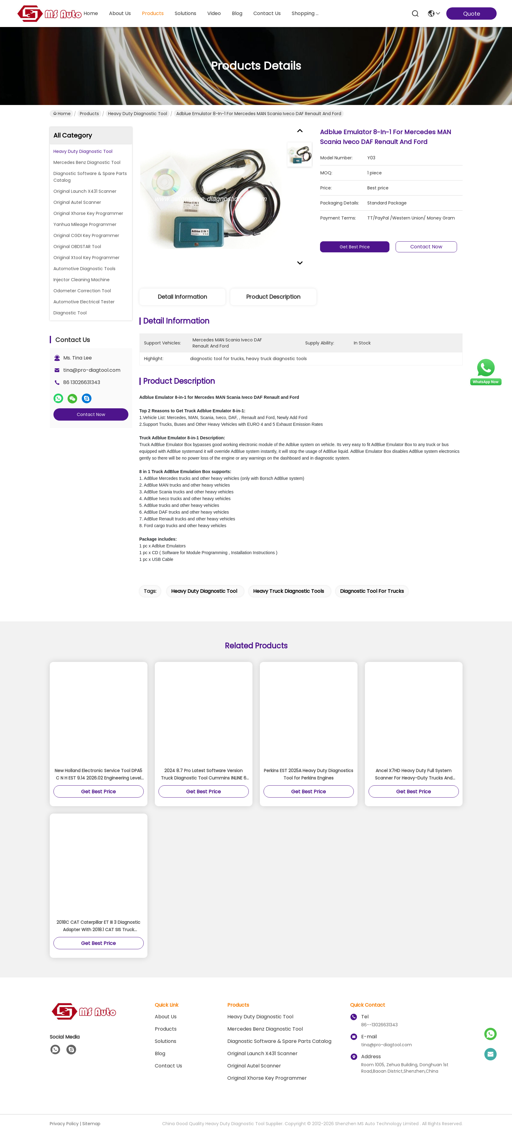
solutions (185, 13)
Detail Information (182, 297)
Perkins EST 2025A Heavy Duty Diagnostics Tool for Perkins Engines (308, 774)
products (153, 13)
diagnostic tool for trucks (372, 591)
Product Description (273, 297)
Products (89, 114)
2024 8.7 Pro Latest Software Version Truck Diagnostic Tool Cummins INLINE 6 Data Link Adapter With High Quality (203, 775)
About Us (166, 1016)
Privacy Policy (64, 1124)
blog (237, 13)
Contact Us (168, 1065)
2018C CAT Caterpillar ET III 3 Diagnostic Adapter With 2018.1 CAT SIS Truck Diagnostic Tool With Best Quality (98, 926)
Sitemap (91, 1124)
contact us (267, 13)
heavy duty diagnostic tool (204, 591)
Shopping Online (306, 13)
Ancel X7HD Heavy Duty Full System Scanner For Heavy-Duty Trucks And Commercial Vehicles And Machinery (413, 775)
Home (91, 13)
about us (120, 13)
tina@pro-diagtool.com (91, 370)
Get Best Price (355, 247)
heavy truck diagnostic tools (288, 591)
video (214, 13)
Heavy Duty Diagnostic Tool (137, 114)
